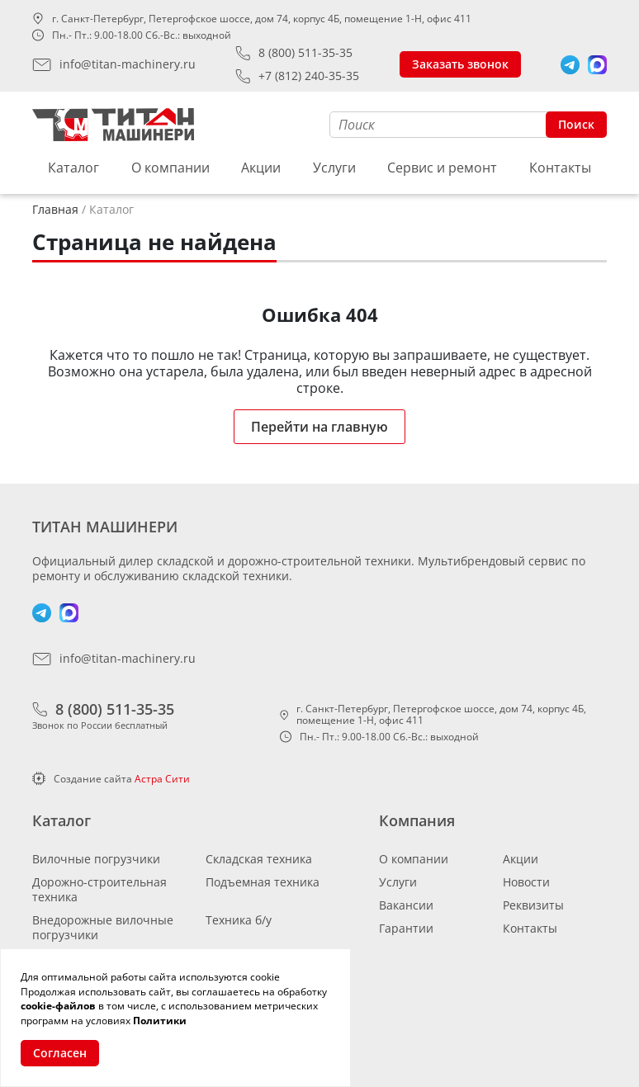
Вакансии (406, 905)
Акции (261, 167)
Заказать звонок (460, 64)
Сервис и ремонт (442, 167)
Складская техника (259, 859)
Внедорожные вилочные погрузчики (102, 927)
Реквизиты (533, 905)
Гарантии (406, 928)
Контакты (560, 167)
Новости (526, 882)
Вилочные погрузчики (96, 859)
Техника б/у (239, 920)
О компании (170, 167)
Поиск (576, 124)
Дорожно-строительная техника (99, 889)
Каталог (73, 167)
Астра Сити (162, 779)
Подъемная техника (263, 882)
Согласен (60, 1053)
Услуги (334, 167)
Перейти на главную (319, 427)
